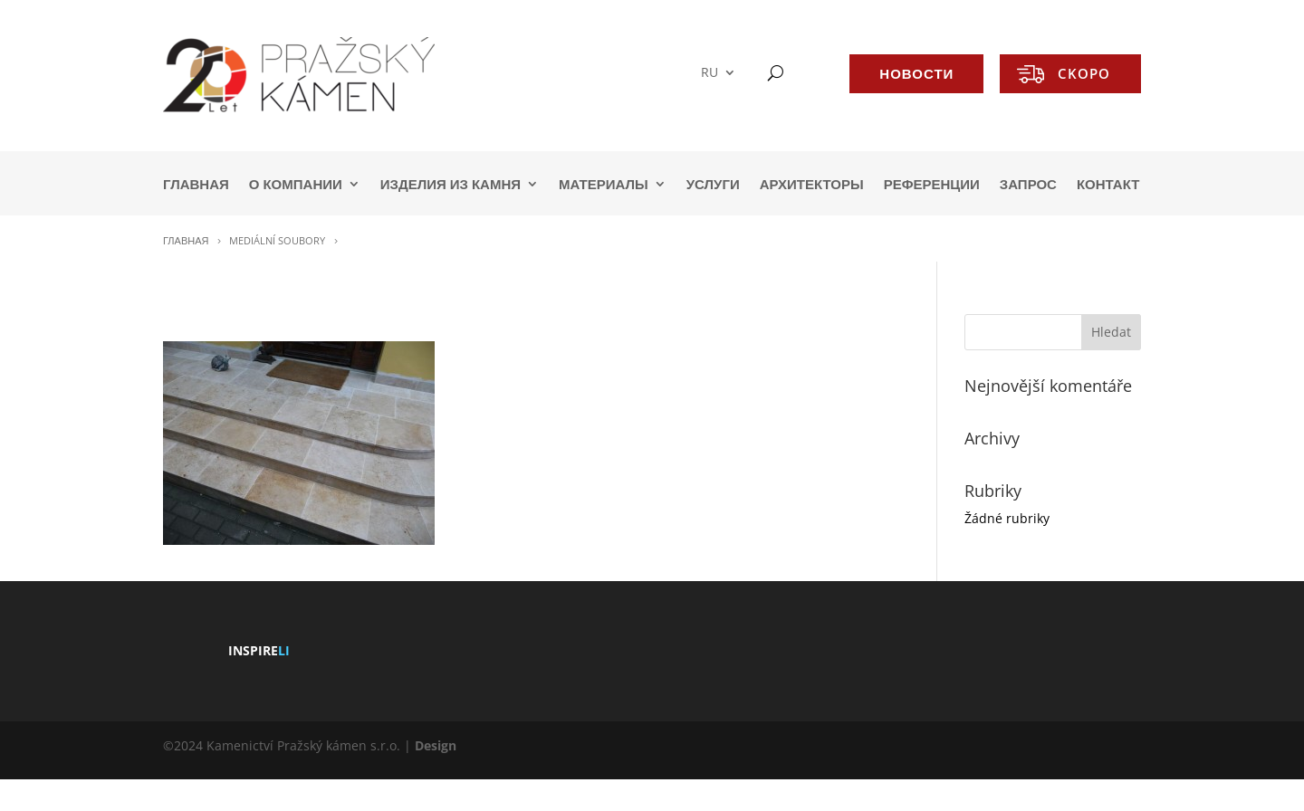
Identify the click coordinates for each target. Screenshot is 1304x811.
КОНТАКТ (1108, 185)
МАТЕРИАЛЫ (603, 185)
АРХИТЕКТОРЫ (812, 185)
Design (435, 745)
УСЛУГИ (713, 185)
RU (709, 73)
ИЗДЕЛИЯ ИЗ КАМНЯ (450, 185)
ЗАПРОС (1028, 185)
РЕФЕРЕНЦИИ (932, 185)
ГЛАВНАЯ (196, 185)
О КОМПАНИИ (295, 185)
